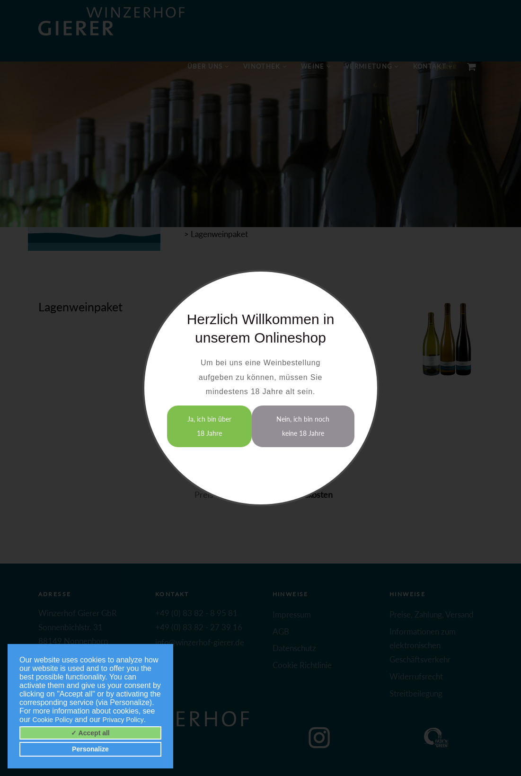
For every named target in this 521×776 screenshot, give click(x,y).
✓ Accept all (90, 733)
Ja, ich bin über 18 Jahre (209, 426)
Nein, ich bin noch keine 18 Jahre (302, 426)
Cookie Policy (53, 719)
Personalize (90, 749)
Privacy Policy (123, 719)
